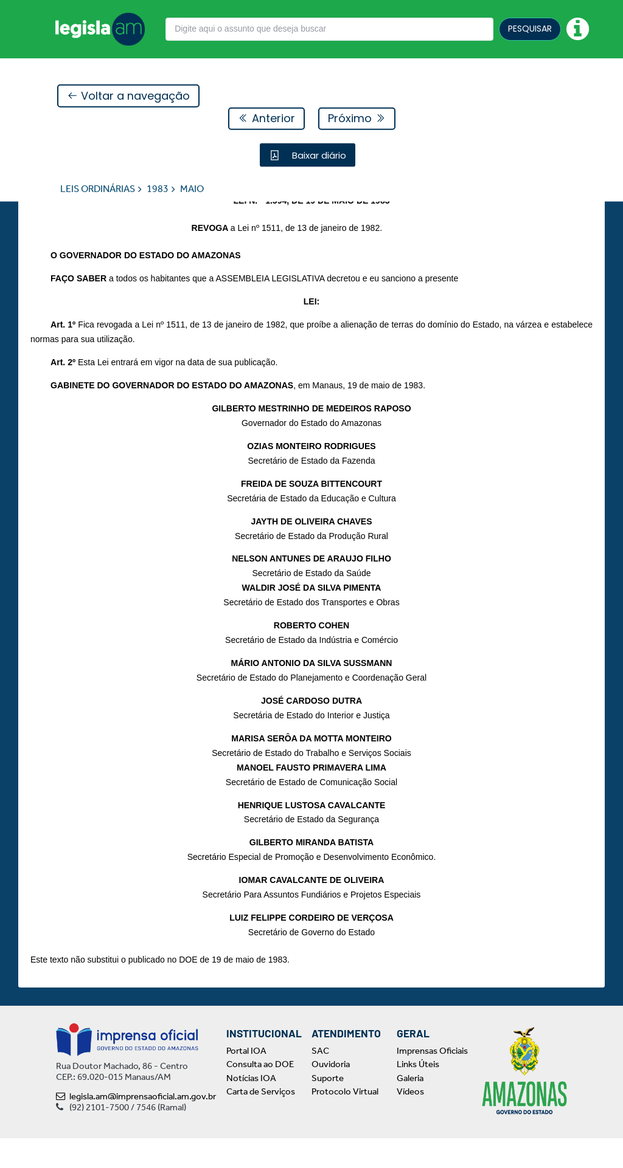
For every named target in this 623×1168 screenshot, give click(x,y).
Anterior (266, 118)
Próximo (357, 118)
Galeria (410, 1107)
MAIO (192, 189)
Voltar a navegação (128, 96)
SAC (320, 1080)
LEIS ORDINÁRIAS (97, 189)
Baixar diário (318, 155)
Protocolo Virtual (345, 1121)
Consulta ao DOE (260, 1093)
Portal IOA (246, 1080)
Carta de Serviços (260, 1121)
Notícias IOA (251, 1107)
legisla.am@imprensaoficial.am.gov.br (136, 1126)
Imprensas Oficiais (432, 1080)
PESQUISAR (530, 28)
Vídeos (410, 1121)
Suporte (328, 1107)
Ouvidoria (331, 1093)
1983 (158, 189)
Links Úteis (418, 1093)
